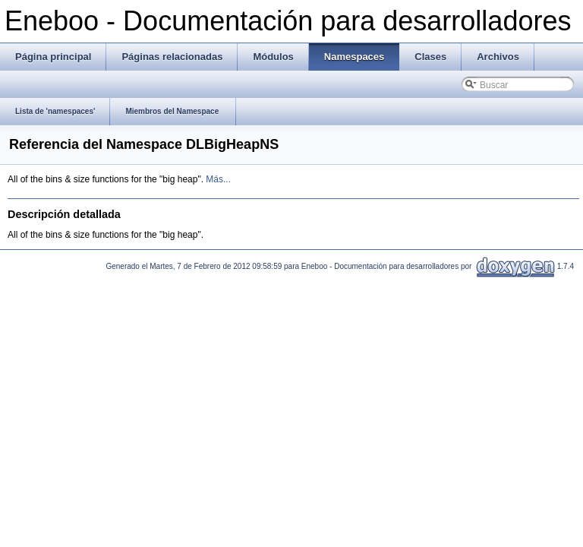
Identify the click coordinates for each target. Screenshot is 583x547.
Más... (218, 179)
